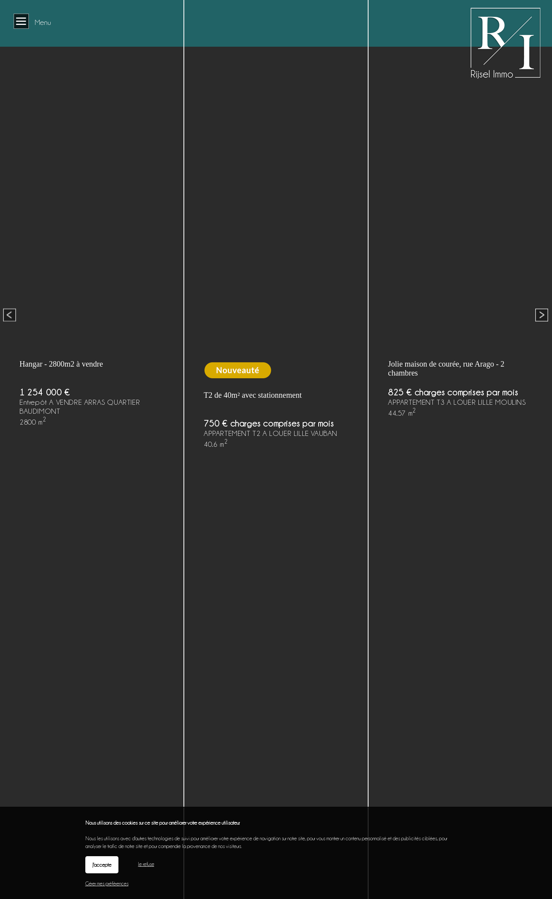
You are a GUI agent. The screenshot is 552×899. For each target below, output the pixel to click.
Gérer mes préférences (107, 883)
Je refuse (146, 864)
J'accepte (101, 864)
